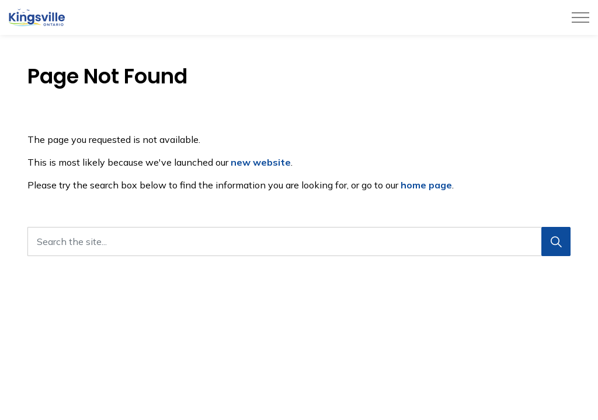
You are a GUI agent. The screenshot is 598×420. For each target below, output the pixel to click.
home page (426, 185)
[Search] (556, 241)
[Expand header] (580, 17)
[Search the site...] (299, 241)
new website (261, 162)
